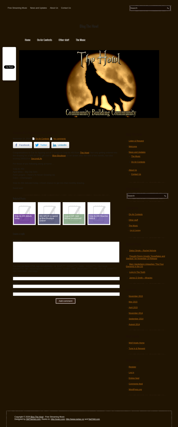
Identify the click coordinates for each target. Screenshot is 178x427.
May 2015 (133, 302)
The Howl (84, 152)
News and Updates (38, 8)
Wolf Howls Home (136, 343)
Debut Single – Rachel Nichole (142, 250)
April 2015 (133, 307)
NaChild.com (94, 419)
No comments (59, 139)
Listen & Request (136, 141)
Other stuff (64, 40)
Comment (17, 240)
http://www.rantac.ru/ (75, 419)
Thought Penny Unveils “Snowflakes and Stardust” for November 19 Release (145, 257)
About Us (54, 8)
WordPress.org (135, 389)
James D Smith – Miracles (140, 278)
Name (16, 280)
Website (16, 296)
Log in (131, 372)
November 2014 (136, 313)
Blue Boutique (59, 155)
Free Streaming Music (17, 8)
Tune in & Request (137, 348)
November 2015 (136, 296)
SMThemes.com (33, 419)
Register (132, 367)
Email (16, 288)
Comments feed (136, 384)
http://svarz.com (58, 419)
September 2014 (136, 319)
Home (27, 40)
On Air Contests (44, 40)
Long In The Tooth (137, 272)
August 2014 (134, 324)
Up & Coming (135, 230)
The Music (80, 40)
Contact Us (66, 8)
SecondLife (36, 158)
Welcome (133, 146)
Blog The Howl (36, 417)
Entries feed (134, 378)
